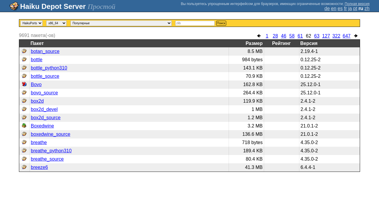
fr (345, 8)
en (333, 8)
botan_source (45, 51)
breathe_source (47, 159)
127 (326, 35)
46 (283, 35)
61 (300, 35)
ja (350, 8)
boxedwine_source (50, 134)
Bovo (36, 84)
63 (316, 35)
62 (308, 35)
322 (337, 35)
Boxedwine (42, 125)
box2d (37, 101)
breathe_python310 (51, 150)
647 (347, 35)
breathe (39, 142)
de (327, 8)
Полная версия (357, 4)
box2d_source (46, 117)
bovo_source (44, 92)
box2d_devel (44, 109)
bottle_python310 (49, 67)
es (340, 8)
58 (292, 35)
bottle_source (45, 76)
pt (355, 8)
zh (367, 8)
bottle (36, 59)
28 (275, 35)
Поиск (221, 23)
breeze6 (39, 167)
